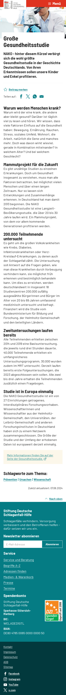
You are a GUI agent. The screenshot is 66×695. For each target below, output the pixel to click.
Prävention (10, 479)
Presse (8, 582)
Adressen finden (14, 571)
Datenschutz (10, 656)
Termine (9, 588)
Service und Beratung (18, 560)
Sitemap (8, 666)
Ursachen (25, 479)
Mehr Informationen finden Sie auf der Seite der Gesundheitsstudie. (30, 456)
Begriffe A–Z (11, 565)
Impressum (9, 651)
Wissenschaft (42, 479)
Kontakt (7, 646)
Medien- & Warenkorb (18, 577)
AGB (5, 662)
